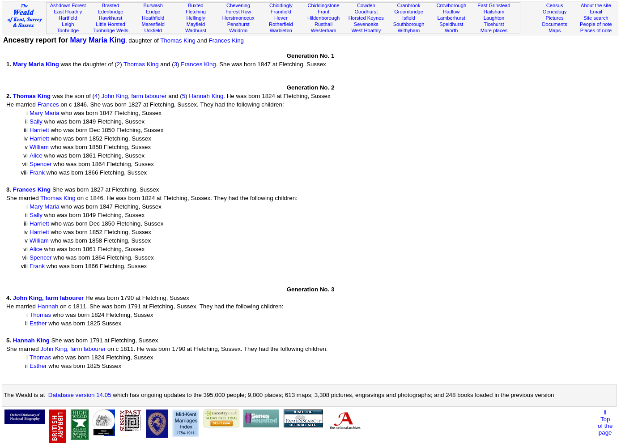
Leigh (68, 24)
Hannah (48, 306)
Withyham (409, 30)
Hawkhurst (110, 18)
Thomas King (178, 40)
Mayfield (196, 24)
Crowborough (451, 5)
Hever (281, 18)
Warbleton (281, 30)
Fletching (196, 11)
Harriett (39, 130)
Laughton (494, 18)
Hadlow (451, 11)
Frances (48, 104)
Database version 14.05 (79, 395)
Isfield (408, 18)
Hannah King (206, 96)
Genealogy (555, 11)
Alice (36, 155)
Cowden (366, 5)
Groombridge (408, 11)
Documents (554, 24)
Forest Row (238, 11)
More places (494, 30)
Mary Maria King (97, 40)
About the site (596, 5)
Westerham (323, 30)
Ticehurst (494, 24)
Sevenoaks (366, 24)
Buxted (196, 5)
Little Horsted (110, 24)
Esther (38, 323)
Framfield (281, 11)
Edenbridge (110, 11)
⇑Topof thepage (605, 422)
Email (596, 11)
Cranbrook (409, 5)
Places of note (596, 30)
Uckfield (153, 30)
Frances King (226, 40)
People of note (596, 24)
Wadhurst (195, 30)
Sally (36, 121)
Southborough (409, 24)
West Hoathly (366, 30)
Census (554, 5)
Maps (555, 30)
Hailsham (494, 11)
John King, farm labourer (134, 96)
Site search (595, 18)
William (39, 147)
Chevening (238, 5)
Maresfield (153, 24)
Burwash (153, 5)
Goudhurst (366, 11)
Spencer (41, 164)
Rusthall (323, 24)
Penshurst (238, 24)
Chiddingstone (324, 5)
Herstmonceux (238, 18)
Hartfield (68, 18)
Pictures (555, 18)
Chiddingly (281, 5)
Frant (323, 11)
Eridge (153, 11)
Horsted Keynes (366, 18)
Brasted (110, 5)
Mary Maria (45, 113)
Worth (451, 30)
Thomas (40, 314)
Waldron (238, 30)
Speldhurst (451, 24)
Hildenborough (323, 18)
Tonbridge (68, 30)
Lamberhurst (451, 18)
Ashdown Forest (68, 5)
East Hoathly (68, 11)
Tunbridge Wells (110, 30)
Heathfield (153, 18)
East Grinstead (493, 5)
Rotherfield (281, 24)
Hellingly (195, 18)
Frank (37, 172)
